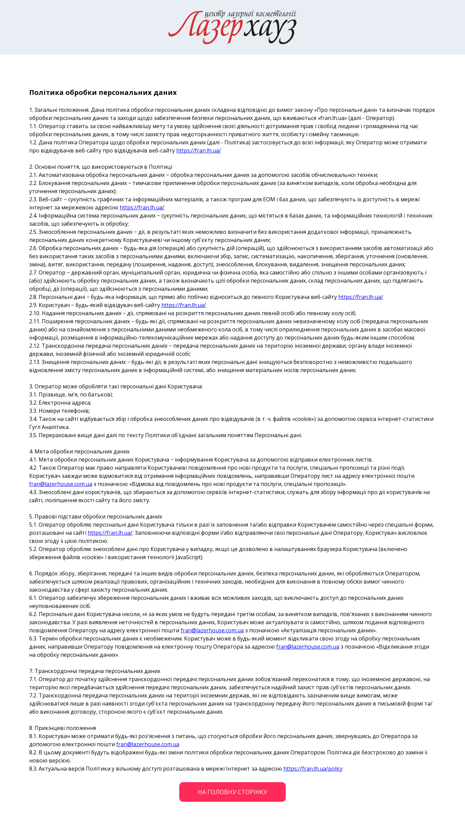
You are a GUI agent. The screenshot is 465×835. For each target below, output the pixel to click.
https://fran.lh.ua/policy (313, 768)
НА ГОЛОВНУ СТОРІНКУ (232, 792)
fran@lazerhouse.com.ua (60, 484)
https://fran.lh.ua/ (198, 150)
